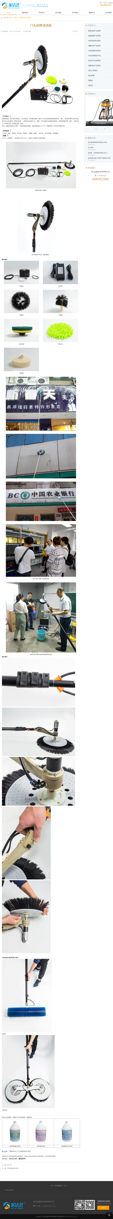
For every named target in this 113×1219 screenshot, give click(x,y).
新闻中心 (92, 12)
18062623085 (100, 179)
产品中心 (42, 12)
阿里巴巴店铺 (9, 1190)
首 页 (8, 12)
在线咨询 (103, 1207)
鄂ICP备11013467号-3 (71, 1216)
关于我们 (75, 12)
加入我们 (58, 12)
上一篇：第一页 (7, 1165)
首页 (10, 17)
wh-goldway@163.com (48, 1206)
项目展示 (25, 12)
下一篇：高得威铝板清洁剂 (10, 1168)
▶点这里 (4, 1151)
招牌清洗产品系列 (25, 17)
